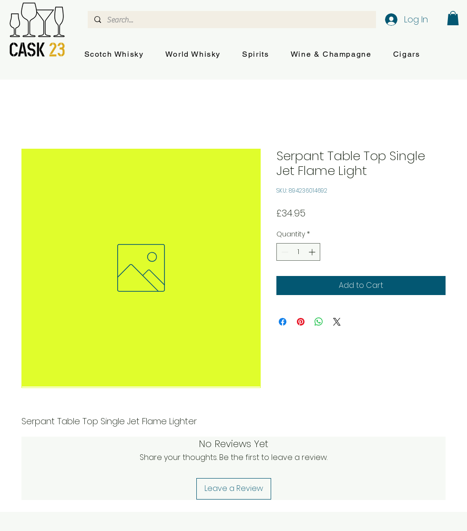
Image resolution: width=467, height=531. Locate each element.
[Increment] (313, 252)
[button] (113, 54)
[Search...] (231, 20)
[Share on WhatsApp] (319, 321)
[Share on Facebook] (282, 321)
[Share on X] (337, 321)
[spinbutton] (298, 252)
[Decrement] (284, 252)
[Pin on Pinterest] (300, 321)
